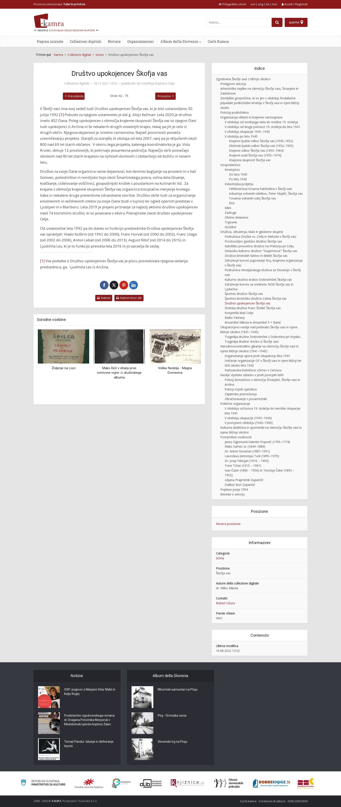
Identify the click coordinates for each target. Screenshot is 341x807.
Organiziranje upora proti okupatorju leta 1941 (257, 356)
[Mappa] (296, 22)
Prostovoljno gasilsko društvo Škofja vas (253, 241)
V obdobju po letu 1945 (241, 136)
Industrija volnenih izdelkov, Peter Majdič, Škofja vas (266, 193)
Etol (231, 203)
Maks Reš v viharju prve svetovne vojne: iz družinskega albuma (119, 372)
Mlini (228, 208)
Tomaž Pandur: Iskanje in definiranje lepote (89, 744)
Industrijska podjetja (239, 184)
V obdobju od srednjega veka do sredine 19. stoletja (261, 122)
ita (267, 4)
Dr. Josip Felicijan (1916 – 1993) (247, 461)
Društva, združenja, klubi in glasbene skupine (251, 232)
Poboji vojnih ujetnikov (241, 389)
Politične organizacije (235, 404)
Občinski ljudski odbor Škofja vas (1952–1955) (261, 146)
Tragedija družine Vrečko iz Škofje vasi (252, 341)
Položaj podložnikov (234, 112)
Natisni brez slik (129, 298)
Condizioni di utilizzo (272, 801)
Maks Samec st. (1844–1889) (245, 446)
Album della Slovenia (179, 41)
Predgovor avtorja (233, 84)
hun (274, 4)
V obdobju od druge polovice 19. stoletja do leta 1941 (262, 127)
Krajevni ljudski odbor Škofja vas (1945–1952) (261, 141)
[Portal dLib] (151, 783)
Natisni (103, 298)
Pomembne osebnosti (236, 437)
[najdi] (277, 22)
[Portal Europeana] (121, 783)
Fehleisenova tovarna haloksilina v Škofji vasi (260, 189)
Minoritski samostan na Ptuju (177, 689)
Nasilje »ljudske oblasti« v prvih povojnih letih (252, 375)
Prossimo (164, 96)
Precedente (76, 96)
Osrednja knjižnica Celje (158, 83)
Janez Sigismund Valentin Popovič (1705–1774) (257, 442)
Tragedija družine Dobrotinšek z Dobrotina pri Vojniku (262, 337)
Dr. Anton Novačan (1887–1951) (247, 451)
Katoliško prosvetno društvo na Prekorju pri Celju (259, 246)
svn (253, 4)
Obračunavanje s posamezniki (246, 399)
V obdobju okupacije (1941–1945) (248, 418)
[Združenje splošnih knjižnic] (306, 783)
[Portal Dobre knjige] (271, 783)
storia (220, 558)
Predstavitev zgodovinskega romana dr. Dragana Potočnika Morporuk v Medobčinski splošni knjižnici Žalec (89, 720)
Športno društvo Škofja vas (244, 294)
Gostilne (230, 227)
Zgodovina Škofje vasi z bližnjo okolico (243, 79)
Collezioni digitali (85, 41)
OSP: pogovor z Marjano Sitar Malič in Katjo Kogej (89, 692)
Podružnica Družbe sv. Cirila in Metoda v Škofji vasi (260, 236)
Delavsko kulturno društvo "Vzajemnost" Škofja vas (261, 251)
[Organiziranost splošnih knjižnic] (89, 783)
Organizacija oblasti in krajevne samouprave (251, 117)
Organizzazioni (140, 41)
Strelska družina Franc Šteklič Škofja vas (253, 308)
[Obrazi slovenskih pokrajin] (228, 783)
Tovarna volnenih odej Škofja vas (252, 198)
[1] (61, 114)
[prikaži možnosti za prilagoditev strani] (232, 4)
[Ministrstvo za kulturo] (43, 783)
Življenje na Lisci (63, 368)
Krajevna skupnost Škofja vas (250, 160)
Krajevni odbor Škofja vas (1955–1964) (256, 150)
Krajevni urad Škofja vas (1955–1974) (255, 155)
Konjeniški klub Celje (239, 313)
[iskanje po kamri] (239, 22)
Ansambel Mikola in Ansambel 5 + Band (253, 322)
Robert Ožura (225, 603)
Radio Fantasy (235, 317)
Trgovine (231, 222)
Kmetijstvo (232, 170)
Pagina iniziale (50, 41)
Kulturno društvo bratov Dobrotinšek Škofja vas (258, 279)
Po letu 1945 (238, 179)
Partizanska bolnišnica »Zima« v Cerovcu (253, 370)
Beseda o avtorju (232, 494)
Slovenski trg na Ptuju (172, 741)
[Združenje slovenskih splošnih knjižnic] (187, 783)
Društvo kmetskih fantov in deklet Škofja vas (256, 256)
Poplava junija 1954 (234, 489)
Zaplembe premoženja (241, 394)
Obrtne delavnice (236, 217)
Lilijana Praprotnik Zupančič (244, 480)
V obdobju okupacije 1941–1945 (247, 132)
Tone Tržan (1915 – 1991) (243, 465)
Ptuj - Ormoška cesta (172, 715)
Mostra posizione (228, 524)
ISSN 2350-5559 (298, 801)
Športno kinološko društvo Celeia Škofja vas (256, 298)
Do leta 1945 (238, 174)
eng (260, 4)
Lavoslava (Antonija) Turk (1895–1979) (252, 456)
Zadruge (230, 213)
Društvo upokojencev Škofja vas (247, 303)
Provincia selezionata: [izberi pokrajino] (59, 4)
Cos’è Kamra (218, 41)
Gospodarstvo (230, 165)
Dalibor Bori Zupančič (240, 485)
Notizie (114, 41)
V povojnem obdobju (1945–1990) (249, 423)
